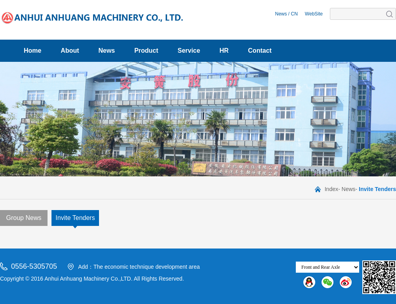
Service (188, 50)
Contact (260, 50)
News (281, 14)
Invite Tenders (75, 217)
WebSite (314, 14)
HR (223, 50)
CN (294, 14)
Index (331, 189)
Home (32, 50)
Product (146, 50)
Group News (24, 217)
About (70, 50)
